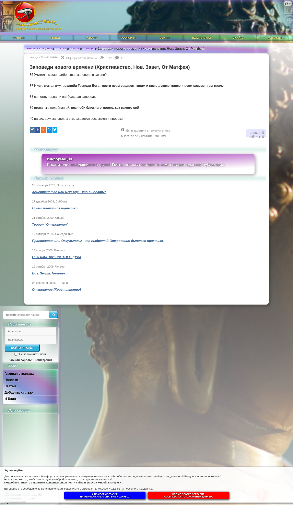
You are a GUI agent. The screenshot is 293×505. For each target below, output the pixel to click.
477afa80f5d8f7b (27, 53)
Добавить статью (250, 124)
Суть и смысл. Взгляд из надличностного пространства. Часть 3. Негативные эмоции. (257, 367)
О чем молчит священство (34, 204)
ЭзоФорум (128, 34)
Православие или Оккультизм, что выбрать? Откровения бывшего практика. (77, 236)
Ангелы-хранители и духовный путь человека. (258, 296)
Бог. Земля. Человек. (28, 269)
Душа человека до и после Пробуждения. (258, 312)
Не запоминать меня (264, 85)
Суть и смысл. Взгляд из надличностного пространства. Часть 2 (257, 388)
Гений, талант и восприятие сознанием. (261, 347)
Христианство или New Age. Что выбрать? (48, 188)
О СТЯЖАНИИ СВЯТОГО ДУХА (35, 253)
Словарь (69, 44)
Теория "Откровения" (29, 220)
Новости (91, 34)
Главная (18, 34)
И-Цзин (241, 130)
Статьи (55, 34)
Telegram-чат (201, 34)
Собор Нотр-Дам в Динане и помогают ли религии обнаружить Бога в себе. (260, 330)
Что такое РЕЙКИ (252, 258)
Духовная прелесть (253, 246)
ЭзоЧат (165, 34)
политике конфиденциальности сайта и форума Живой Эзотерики (83, 481)
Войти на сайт (254, 79)
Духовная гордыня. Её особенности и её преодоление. (255, 230)
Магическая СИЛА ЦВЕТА (257, 270)
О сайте (238, 34)
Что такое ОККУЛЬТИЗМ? (258, 282)
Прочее (55, 44)
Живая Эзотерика (19, 44)
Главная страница (250, 105)
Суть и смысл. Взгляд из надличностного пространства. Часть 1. (257, 408)
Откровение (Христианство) (35, 285)
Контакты (274, 34)
